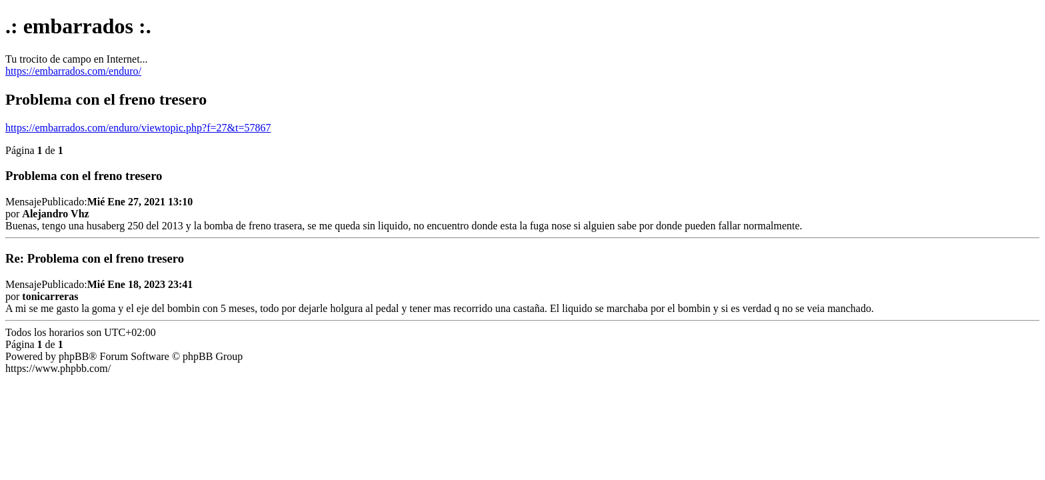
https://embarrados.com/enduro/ (73, 71)
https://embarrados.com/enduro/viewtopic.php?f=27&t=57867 (138, 127)
